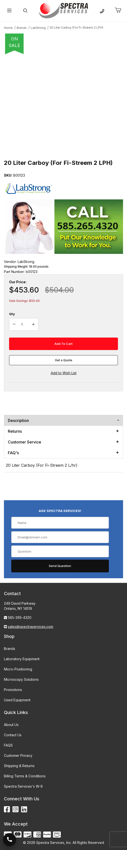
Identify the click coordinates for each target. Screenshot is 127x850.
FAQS (8, 745)
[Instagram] (16, 809)
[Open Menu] (9, 10)
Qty (12, 314)
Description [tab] (18, 420)
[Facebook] (7, 809)
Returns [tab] (15, 431)
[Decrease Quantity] (14, 324)
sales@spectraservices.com (30, 626)
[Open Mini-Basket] (120, 10)
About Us (11, 725)
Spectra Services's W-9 (23, 786)
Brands (9, 648)
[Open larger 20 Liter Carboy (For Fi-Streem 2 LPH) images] (63, 105)
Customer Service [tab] (24, 442)
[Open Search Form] (25, 10)
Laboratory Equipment (21, 659)
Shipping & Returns (19, 766)
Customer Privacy (18, 755)
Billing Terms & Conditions (25, 776)
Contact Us (13, 735)
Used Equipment (17, 700)
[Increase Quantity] (33, 324)
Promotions (13, 690)
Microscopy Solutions (21, 679)
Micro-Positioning (18, 669)
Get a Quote (63, 360)
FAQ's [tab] (13, 452)
